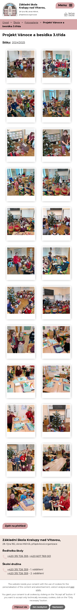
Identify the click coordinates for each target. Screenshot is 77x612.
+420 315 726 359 (17, 555)
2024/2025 (18, 42)
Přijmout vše (20, 607)
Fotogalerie (31, 22)
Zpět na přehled (15, 525)
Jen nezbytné (40, 607)
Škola (16, 22)
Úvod (5, 22)
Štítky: (6, 42)
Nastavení (57, 607)
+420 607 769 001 (40, 555)
